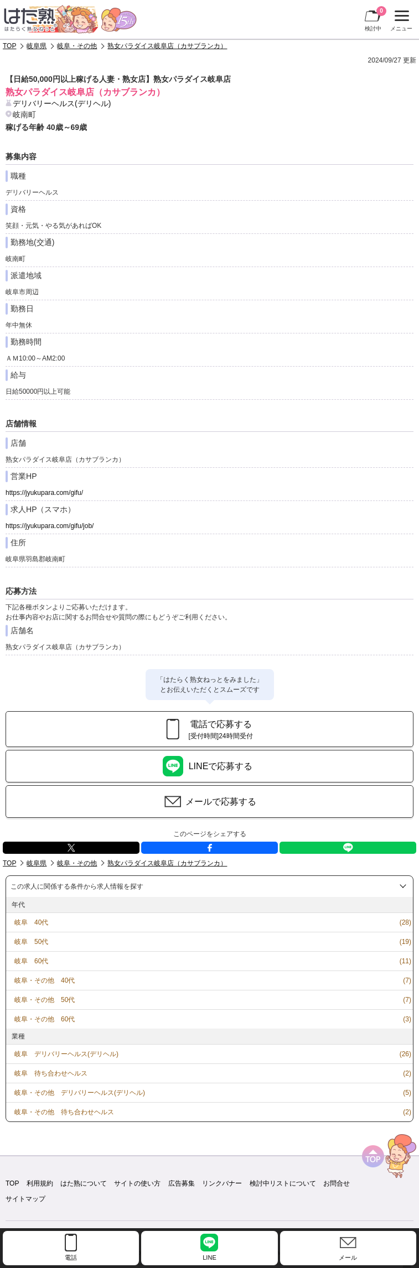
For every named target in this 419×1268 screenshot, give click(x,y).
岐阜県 (36, 46)
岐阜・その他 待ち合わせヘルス (64, 1112)
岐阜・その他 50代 (44, 1000)
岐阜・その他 (77, 46)
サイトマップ (25, 1199)
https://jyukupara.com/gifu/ (44, 493)
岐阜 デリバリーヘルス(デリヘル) (66, 1054)
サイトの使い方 (137, 1183)
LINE (348, 848)
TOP (9, 46)
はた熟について (83, 1183)
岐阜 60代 (31, 961)
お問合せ (336, 1183)
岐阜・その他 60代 (44, 1019)
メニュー (399, 21)
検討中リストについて (283, 1183)
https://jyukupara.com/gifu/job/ (50, 526)
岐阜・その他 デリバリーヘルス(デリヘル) (79, 1093)
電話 (71, 1257)
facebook (209, 848)
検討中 (375, 19)
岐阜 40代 (31, 922)
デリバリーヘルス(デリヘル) (62, 103)
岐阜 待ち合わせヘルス (50, 1073)
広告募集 (181, 1183)
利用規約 (40, 1183)
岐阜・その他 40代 (44, 980)
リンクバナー (222, 1183)
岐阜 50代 (31, 942)
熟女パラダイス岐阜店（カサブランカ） (167, 46)
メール (348, 1257)
